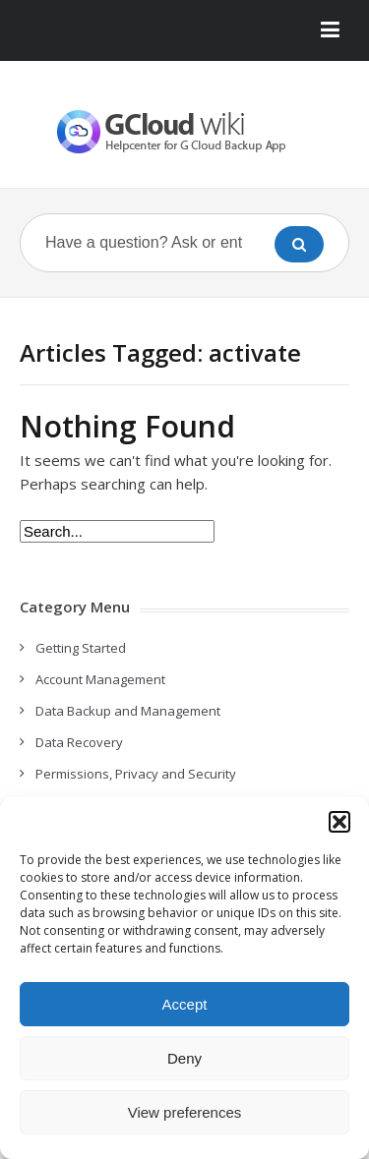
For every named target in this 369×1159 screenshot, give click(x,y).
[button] (339, 822)
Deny (184, 1058)
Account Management (100, 679)
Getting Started (80, 648)
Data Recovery (79, 742)
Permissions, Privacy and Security (135, 773)
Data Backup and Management (127, 711)
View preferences (185, 1112)
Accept (185, 1004)
